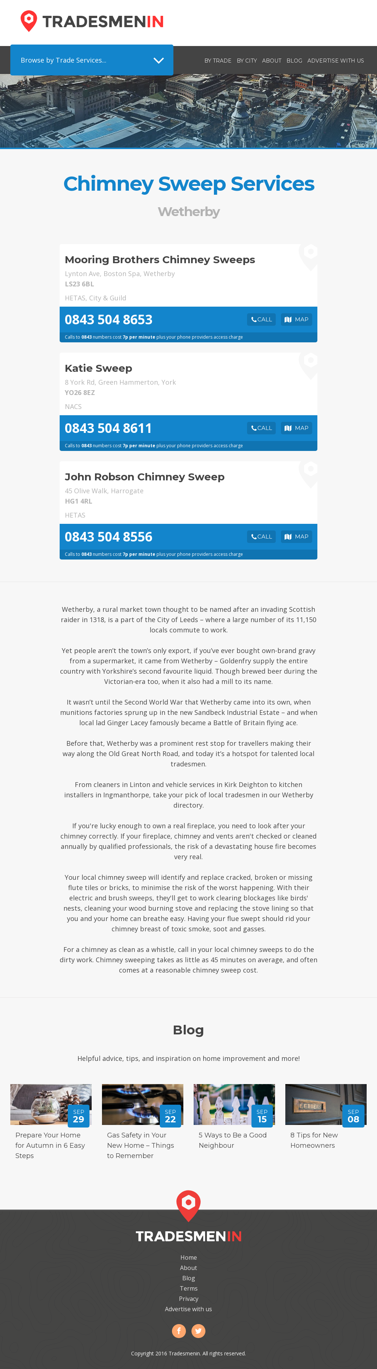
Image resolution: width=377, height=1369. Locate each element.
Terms (189, 1288)
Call (264, 319)
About (271, 60)
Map (302, 319)
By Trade (218, 60)
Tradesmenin (92, 21)
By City (247, 60)
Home (188, 1257)
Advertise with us (335, 60)
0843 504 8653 (108, 319)
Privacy (188, 1299)
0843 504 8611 (108, 428)
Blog (294, 60)
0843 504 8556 (108, 536)
